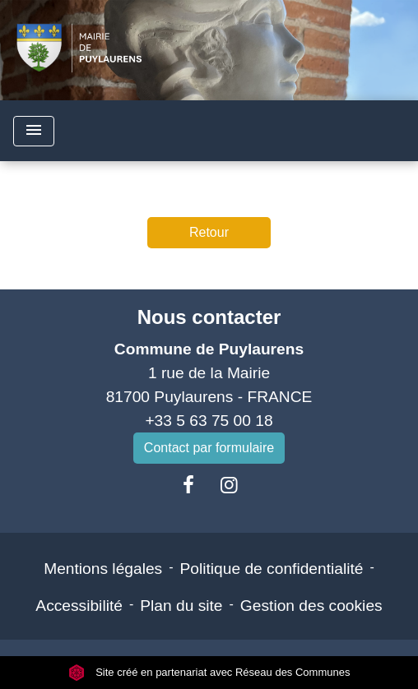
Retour (209, 232)
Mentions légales (103, 568)
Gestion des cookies (311, 605)
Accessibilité (79, 605)
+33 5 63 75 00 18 (208, 420)
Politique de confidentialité (272, 568)
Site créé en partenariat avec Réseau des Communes (209, 672)
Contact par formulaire (209, 448)
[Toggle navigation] (33, 131)
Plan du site (181, 605)
